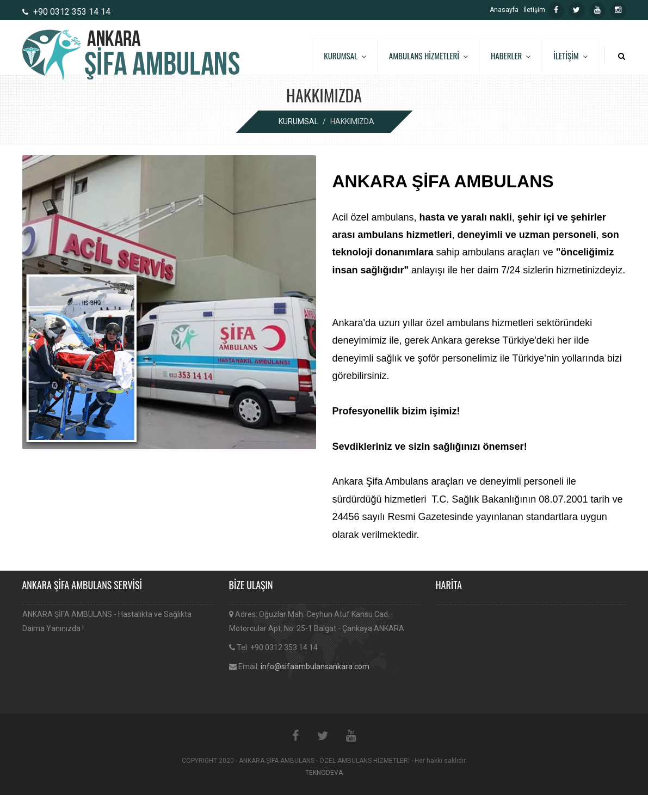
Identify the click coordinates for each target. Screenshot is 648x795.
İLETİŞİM (570, 56)
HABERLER (510, 56)
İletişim (534, 10)
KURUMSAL (345, 56)
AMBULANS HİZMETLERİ (428, 56)
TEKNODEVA (324, 772)
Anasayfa (504, 10)
